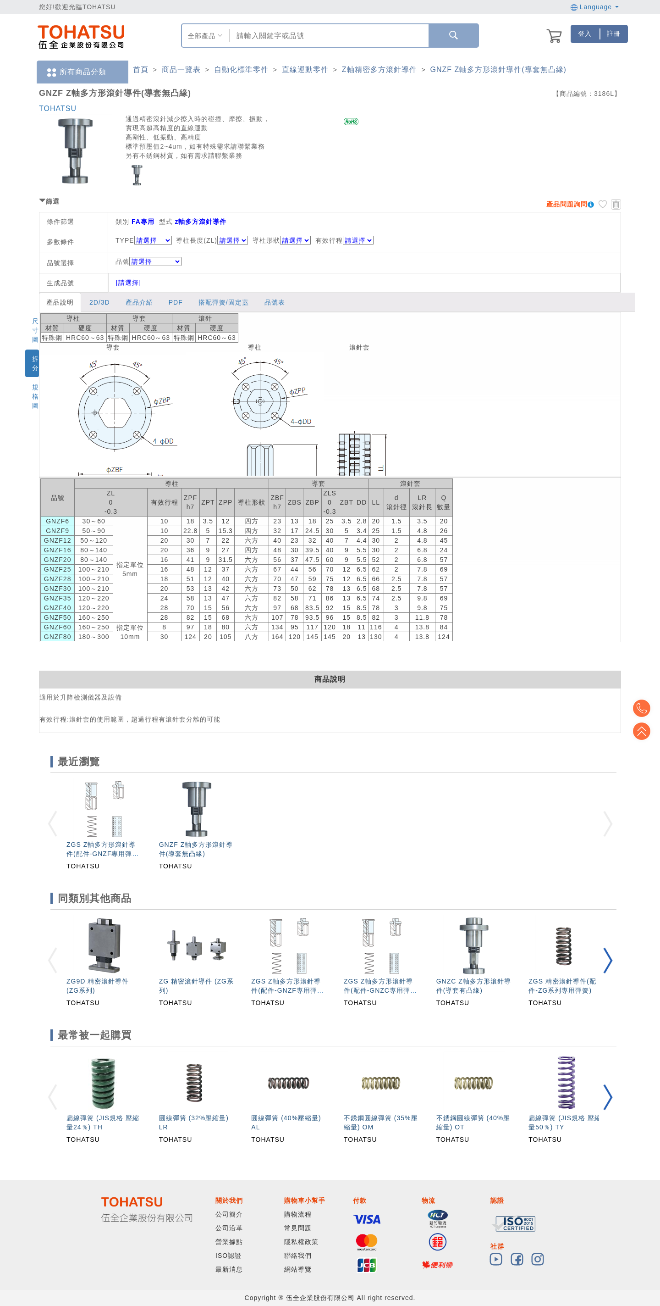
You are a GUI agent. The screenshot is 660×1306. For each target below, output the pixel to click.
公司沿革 (229, 1228)
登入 (585, 33)
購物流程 (298, 1214)
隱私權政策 (301, 1241)
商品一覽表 (181, 69)
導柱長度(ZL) (196, 240)
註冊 (614, 33)
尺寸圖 (35, 330)
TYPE (125, 240)
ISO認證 (228, 1255)
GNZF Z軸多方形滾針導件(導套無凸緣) (498, 69)
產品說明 (60, 302)
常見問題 (298, 1228)
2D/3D (99, 302)
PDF (176, 302)
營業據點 (229, 1241)
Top (646, 731)
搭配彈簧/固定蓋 (223, 302)
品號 (149, 261)
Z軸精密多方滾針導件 (379, 69)
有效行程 (329, 240)
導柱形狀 (266, 240)
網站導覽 (298, 1269)
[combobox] (328, 35)
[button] (607, 960)
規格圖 (35, 396)
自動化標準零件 (241, 69)
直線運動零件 (305, 69)
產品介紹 (139, 302)
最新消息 (229, 1269)
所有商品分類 (76, 72)
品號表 (274, 302)
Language (595, 7)
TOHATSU (58, 108)
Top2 (646, 708)
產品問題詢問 (567, 204)
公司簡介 (229, 1214)
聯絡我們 (298, 1255)
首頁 (140, 69)
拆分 (35, 363)
